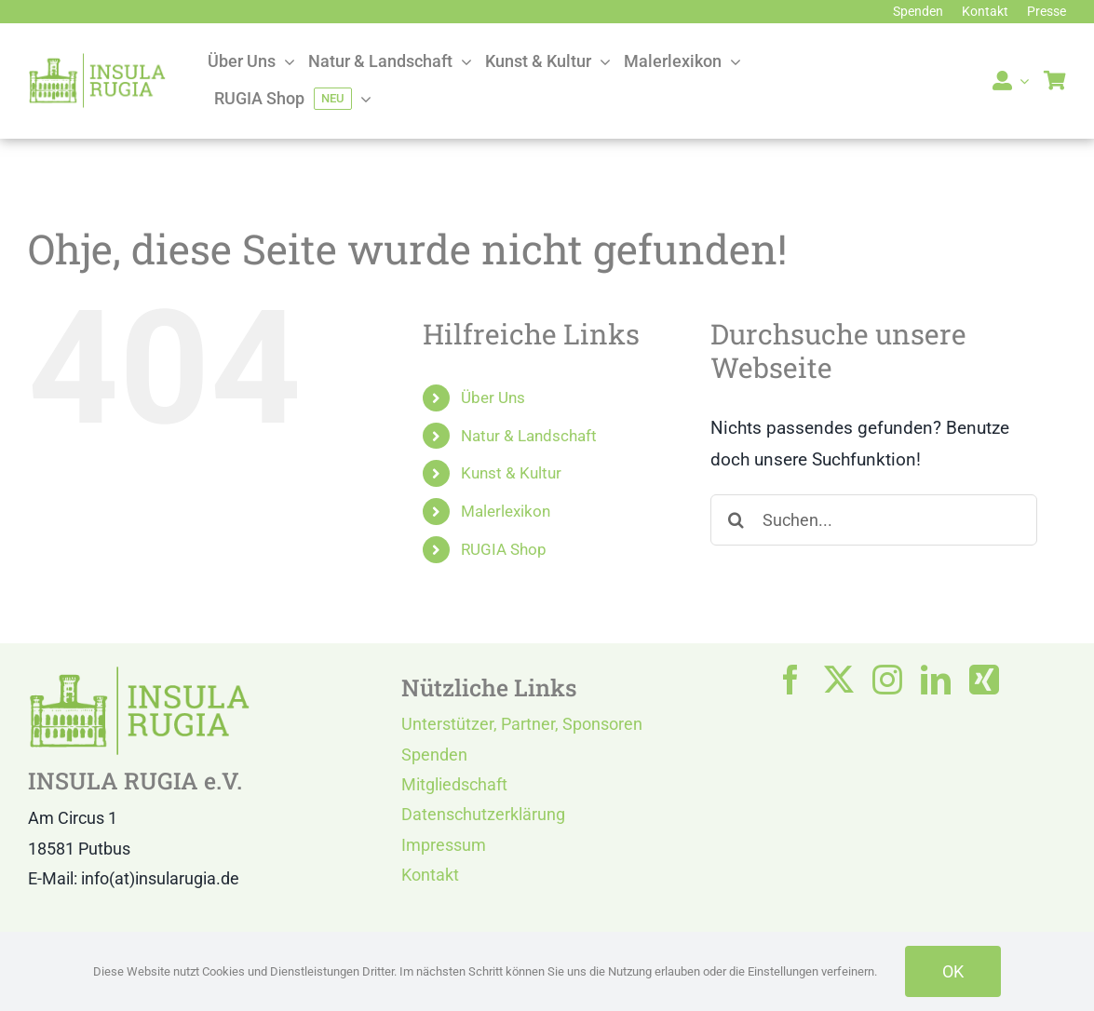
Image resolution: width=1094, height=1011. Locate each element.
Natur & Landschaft (529, 435)
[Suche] (736, 520)
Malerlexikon (505, 511)
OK (953, 971)
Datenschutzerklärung (483, 814)
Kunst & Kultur (511, 473)
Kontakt (430, 874)
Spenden (434, 754)
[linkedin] (936, 679)
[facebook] (790, 679)
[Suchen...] (874, 520)
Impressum (443, 845)
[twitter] (839, 679)
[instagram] (887, 679)
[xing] (984, 679)
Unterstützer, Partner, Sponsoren (521, 724)
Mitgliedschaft (454, 784)
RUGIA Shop (504, 549)
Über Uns (493, 397)
